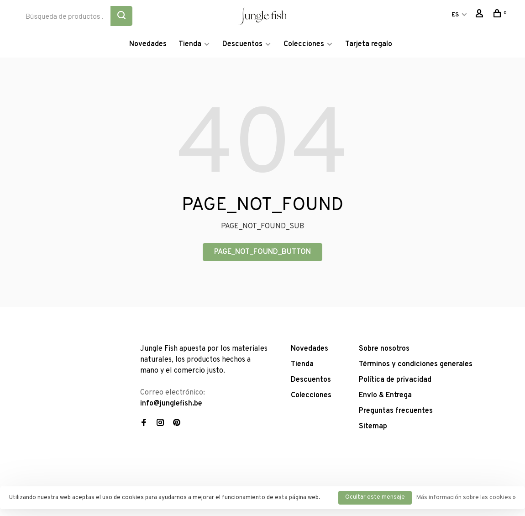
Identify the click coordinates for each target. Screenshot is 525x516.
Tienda (189, 44)
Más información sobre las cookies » (466, 497)
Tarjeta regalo (368, 44)
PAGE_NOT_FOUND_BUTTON (262, 252)
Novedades (148, 44)
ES (455, 15)
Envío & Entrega (385, 395)
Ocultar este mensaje (375, 497)
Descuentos (242, 44)
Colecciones (304, 44)
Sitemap (373, 426)
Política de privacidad (395, 379)
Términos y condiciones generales (415, 364)
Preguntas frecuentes (396, 411)
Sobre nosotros (384, 348)
